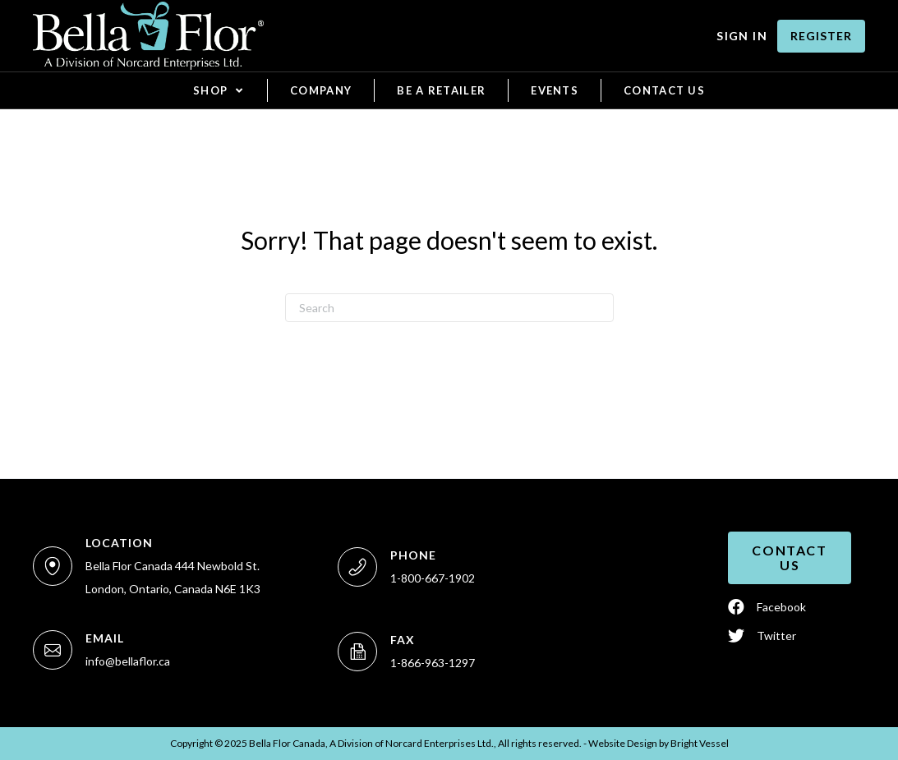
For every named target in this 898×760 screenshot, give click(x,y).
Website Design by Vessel (658, 743)
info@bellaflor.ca (127, 661)
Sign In (741, 36)
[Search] (449, 307)
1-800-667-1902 (432, 578)
